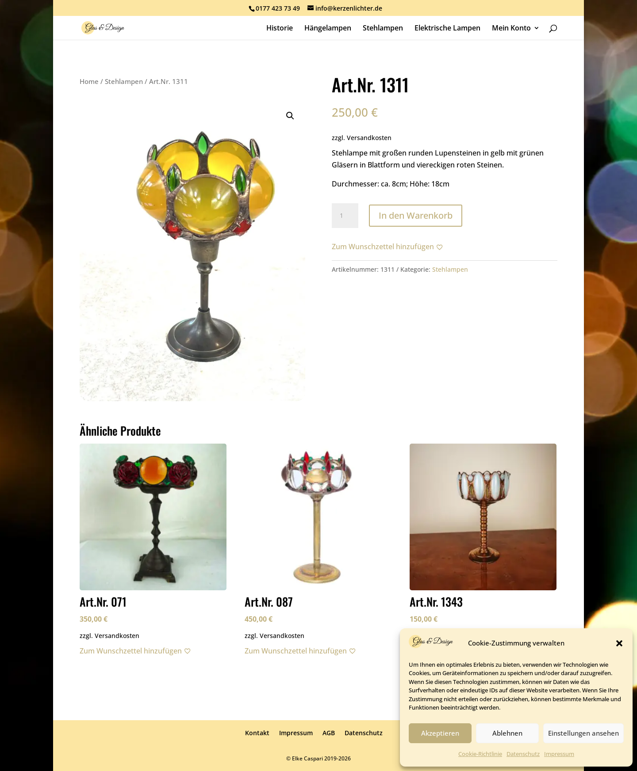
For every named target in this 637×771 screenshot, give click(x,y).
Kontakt (257, 733)
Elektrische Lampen (447, 29)
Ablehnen (507, 733)
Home (89, 81)
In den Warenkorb (416, 215)
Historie (279, 29)
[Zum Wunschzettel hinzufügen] (387, 247)
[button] (619, 643)
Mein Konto (511, 29)
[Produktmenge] (345, 215)
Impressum (559, 754)
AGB (328, 733)
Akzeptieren (440, 733)
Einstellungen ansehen (583, 733)
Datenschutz (523, 754)
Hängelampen (327, 29)
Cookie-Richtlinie (480, 754)
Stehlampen (383, 29)
